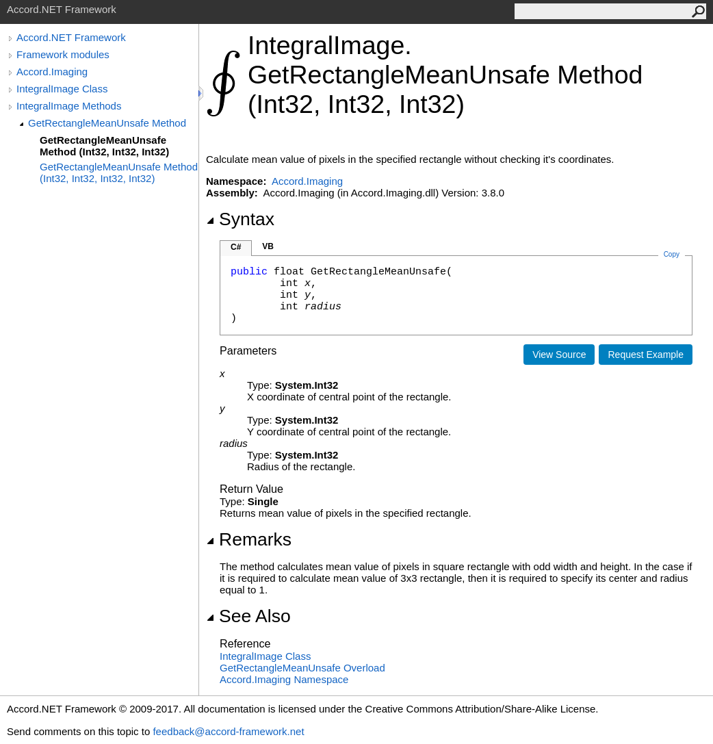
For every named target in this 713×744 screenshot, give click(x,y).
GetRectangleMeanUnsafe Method (107, 123)
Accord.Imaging (52, 71)
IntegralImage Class (61, 88)
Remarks (248, 539)
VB (268, 246)
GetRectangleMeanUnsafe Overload (302, 668)
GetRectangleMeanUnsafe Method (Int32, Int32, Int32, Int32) (119, 172)
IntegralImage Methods (68, 106)
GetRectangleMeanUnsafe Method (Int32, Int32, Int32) (104, 145)
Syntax (240, 219)
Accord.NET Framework (71, 37)
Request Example (646, 354)
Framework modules (62, 54)
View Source (559, 354)
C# (236, 247)
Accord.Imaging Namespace (284, 679)
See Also (248, 616)
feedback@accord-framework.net (228, 731)
